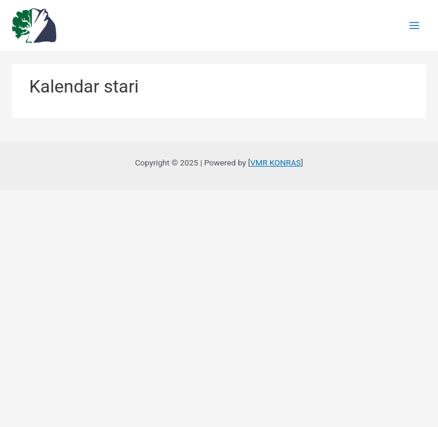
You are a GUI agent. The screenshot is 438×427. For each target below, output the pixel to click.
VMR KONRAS (275, 162)
